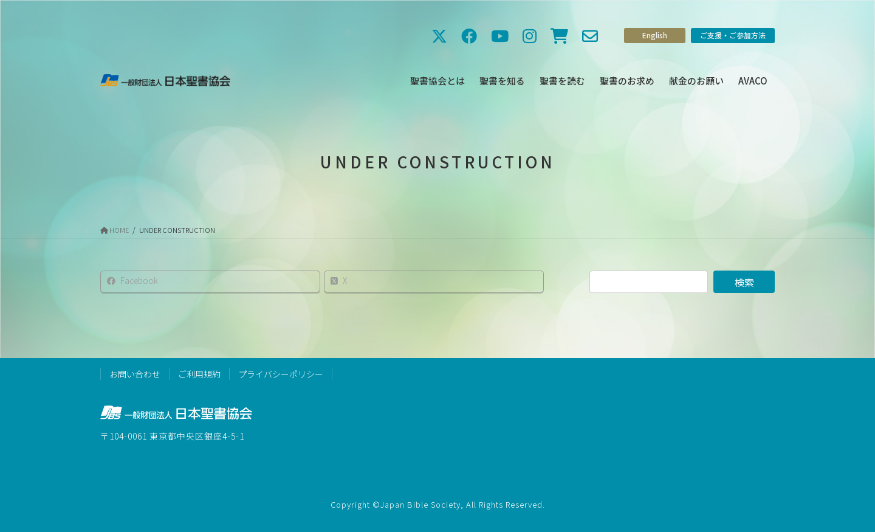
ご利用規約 (199, 374)
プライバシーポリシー (280, 374)
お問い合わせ (134, 374)
